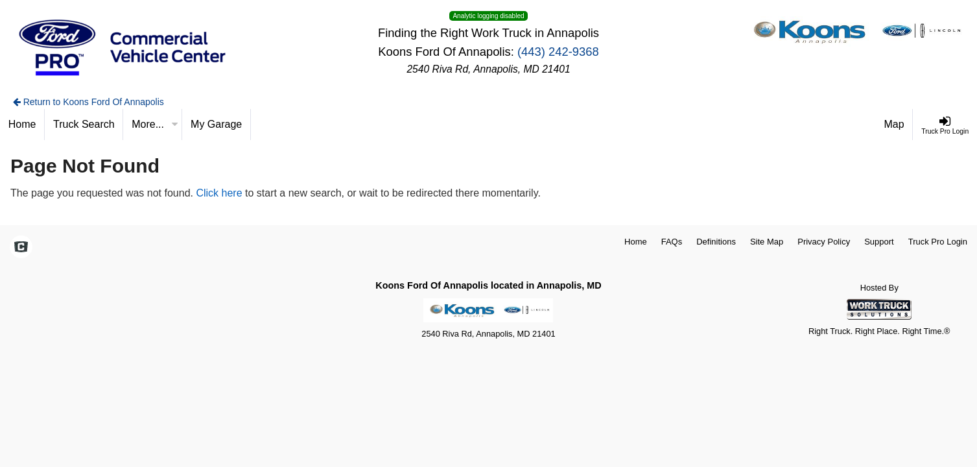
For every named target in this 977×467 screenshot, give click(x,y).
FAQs (672, 241)
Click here (219, 192)
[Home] (22, 124)
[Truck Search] (84, 124)
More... (155, 124)
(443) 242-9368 (558, 51)
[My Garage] (216, 124)
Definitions (716, 241)
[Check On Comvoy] (21, 248)
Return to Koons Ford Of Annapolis (88, 102)
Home (635, 241)
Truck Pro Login (937, 241)
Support (879, 241)
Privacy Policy (823, 241)
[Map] (894, 124)
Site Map (766, 241)
